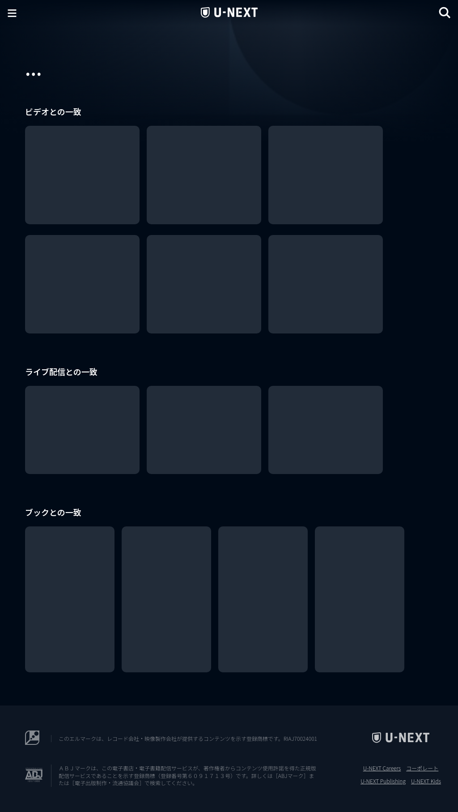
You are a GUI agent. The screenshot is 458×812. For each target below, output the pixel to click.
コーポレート (422, 768)
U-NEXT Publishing (383, 781)
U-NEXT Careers (382, 768)
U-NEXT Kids (426, 781)
